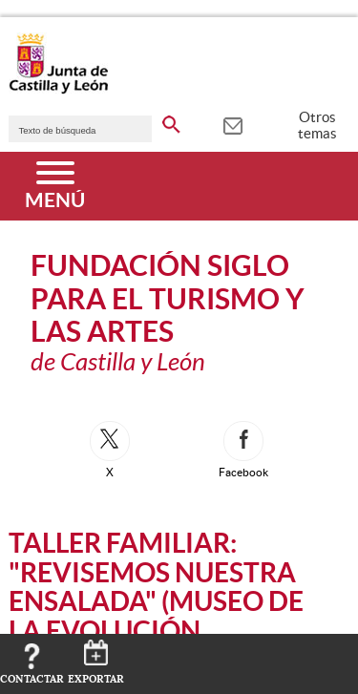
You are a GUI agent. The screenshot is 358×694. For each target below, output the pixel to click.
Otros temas (317, 125)
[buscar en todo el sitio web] (171, 121)
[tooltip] (232, 124)
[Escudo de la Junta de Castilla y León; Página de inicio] (58, 89)
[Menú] (55, 186)
